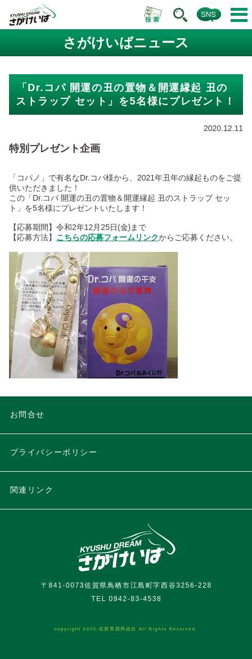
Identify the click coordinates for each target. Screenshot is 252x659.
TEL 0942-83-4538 (126, 599)
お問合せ (27, 414)
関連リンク (32, 489)
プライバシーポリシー (54, 452)
